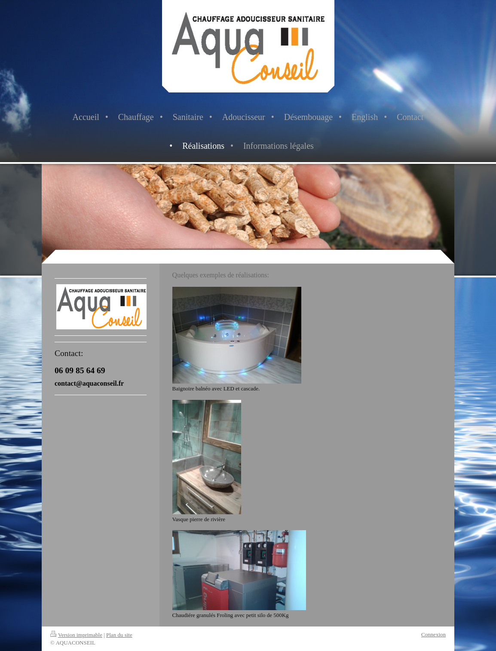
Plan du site (119, 635)
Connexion (433, 634)
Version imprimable (76, 635)
